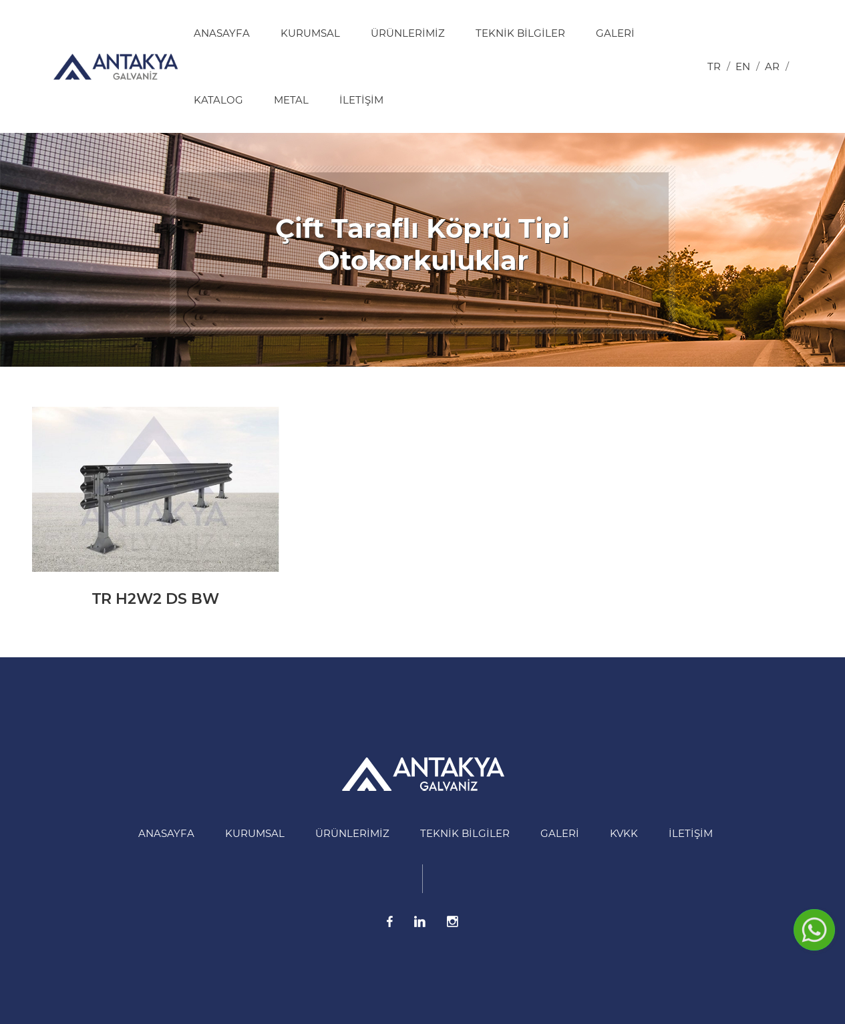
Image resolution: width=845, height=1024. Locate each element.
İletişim (361, 100)
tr (714, 66)
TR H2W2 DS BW (155, 599)
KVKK (624, 833)
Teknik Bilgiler (520, 33)
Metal (291, 100)
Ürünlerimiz (408, 33)
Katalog (218, 100)
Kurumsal (310, 33)
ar (772, 66)
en (742, 66)
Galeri (615, 33)
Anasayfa (222, 33)
